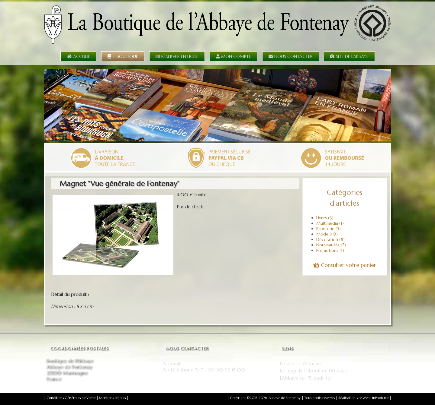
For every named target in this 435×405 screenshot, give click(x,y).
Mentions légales (112, 398)
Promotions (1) (330, 250)
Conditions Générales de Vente (71, 398)
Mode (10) (327, 234)
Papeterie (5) (328, 228)
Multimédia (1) (330, 223)
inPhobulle (380, 398)
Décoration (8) (330, 239)
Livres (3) (325, 217)
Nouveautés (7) (331, 245)
